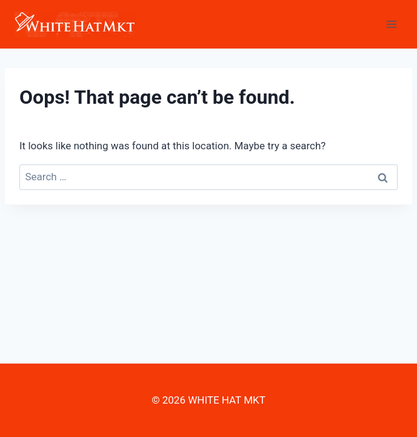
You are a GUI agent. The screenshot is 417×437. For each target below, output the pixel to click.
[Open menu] (391, 24)
